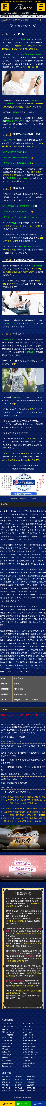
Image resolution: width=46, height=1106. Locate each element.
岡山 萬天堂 (6, 1082)
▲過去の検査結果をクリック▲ (23, 498)
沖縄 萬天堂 (31, 1091)
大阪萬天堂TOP (28, 1049)
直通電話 (7, 1103)
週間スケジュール (8, 1032)
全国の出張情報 (7, 1063)
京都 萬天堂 (18, 1076)
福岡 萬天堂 (6, 1088)
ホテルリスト (27, 1029)
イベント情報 (6, 1060)
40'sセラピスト (7, 1043)
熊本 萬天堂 (31, 1088)
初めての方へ (6, 1024)
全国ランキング (28, 1038)
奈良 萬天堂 (6, 1079)
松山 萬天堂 (31, 1085)
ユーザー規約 (27, 1032)
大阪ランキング (28, 1035)
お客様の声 (6, 1046)
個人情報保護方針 (29, 1063)
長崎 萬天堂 (18, 1088)
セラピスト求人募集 (29, 1040)
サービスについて (8, 1026)
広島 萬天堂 (18, 1082)
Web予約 (38, 1103)
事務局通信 (26, 1066)
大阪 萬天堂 (31, 1076)
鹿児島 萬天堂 (19, 1091)
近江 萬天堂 (6, 1076)
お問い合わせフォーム (30, 1052)
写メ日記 (5, 1049)
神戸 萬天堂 (31, 1079)
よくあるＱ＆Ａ (7, 1055)
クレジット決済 (28, 1024)
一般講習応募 (27, 1043)
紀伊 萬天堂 (18, 1079)
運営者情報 (26, 1060)
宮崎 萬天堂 (6, 1091)
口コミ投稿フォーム (29, 1055)
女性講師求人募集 (29, 1046)
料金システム (6, 1029)
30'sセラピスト (7, 1040)
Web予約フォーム (29, 1057)
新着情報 (5, 1057)
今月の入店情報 (7, 1035)
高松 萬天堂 (18, 1085)
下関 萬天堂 (6, 1085)
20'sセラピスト (7, 1038)
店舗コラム (26, 1026)
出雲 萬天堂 (31, 1082)
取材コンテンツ (7, 1066)
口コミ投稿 (23, 1103)
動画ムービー (6, 1052)
